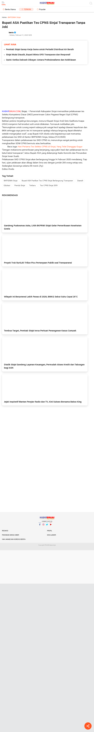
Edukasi (7, 186)
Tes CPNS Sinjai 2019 (48, 186)
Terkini (27, 10)
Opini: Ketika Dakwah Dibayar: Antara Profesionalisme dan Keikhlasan (41, 60)
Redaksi (5, 531)
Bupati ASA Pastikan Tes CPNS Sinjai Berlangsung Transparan (47, 181)
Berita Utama (10, 10)
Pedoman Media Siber (10, 535)
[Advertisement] (45, 87)
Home (4, 17)
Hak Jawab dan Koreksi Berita (13, 539)
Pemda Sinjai (19, 186)
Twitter (47, 526)
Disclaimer (51, 535)
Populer (42, 10)
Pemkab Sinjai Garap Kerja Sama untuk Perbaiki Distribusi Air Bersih (40, 50)
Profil (49, 531)
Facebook (40, 526)
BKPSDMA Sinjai (10, 181)
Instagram (43, 526)
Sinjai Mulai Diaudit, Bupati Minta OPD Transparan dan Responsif (38, 55)
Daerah (80, 181)
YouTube (50, 526)
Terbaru (32, 186)
